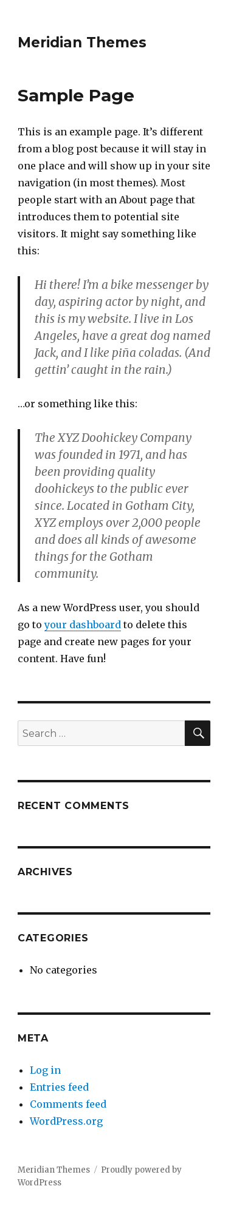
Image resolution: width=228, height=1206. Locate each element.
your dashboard (82, 624)
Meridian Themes (82, 42)
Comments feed (68, 1104)
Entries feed (59, 1087)
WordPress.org (66, 1121)
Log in (45, 1070)
